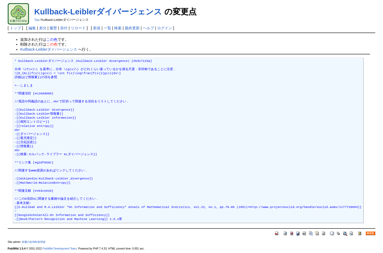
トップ (15, 28)
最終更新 (132, 28)
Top (36, 19)
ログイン (164, 28)
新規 (97, 28)
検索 (118, 28)
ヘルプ (148, 28)
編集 (32, 28)
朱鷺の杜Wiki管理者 (33, 241)
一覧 (107, 28)
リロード (78, 28)
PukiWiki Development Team (60, 248)
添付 (64, 28)
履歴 (53, 28)
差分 (43, 28)
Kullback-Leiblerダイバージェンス (98, 11)
